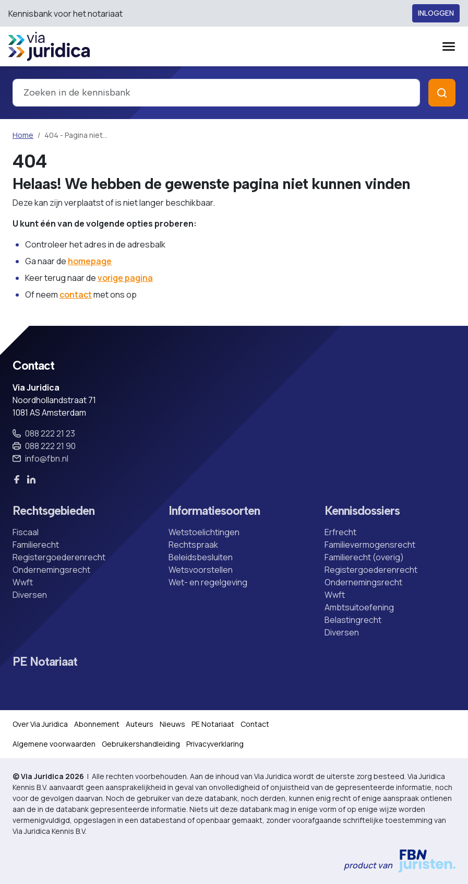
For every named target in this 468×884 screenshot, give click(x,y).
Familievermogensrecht (370, 544)
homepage (90, 261)
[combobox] (216, 93)
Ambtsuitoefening (359, 607)
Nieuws (172, 724)
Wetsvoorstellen (201, 569)
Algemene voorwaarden (54, 744)
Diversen (30, 594)
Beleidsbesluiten (201, 557)
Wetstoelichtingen (204, 532)
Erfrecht (340, 532)
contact (75, 294)
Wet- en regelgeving (208, 582)
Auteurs (139, 724)
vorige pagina (125, 278)
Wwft (23, 582)
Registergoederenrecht (59, 557)
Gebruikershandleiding (141, 744)
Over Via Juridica (40, 724)
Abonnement (96, 724)
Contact (255, 724)
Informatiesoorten (214, 510)
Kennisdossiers (362, 510)
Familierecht (36, 544)
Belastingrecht (353, 620)
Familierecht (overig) (364, 557)
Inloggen (436, 13)
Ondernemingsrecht (51, 569)
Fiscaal (26, 532)
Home (23, 135)
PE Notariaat (45, 661)
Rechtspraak (193, 544)
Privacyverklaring (215, 744)
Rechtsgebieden (53, 510)
